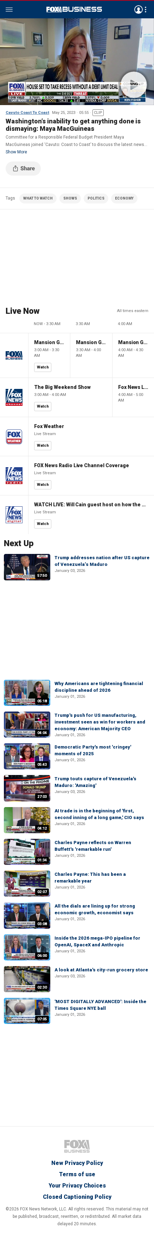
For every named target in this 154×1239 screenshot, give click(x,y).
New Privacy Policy (77, 1163)
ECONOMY (124, 198)
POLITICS (96, 198)
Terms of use (77, 1174)
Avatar (138, 9)
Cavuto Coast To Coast (27, 112)
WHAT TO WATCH (38, 198)
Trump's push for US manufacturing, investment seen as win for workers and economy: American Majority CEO (99, 722)
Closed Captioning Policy (77, 1197)
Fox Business (74, 9)
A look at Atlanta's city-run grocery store (101, 969)
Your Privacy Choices (77, 1185)
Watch (43, 367)
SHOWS (70, 198)
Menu (9, 9)
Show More (16, 151)
